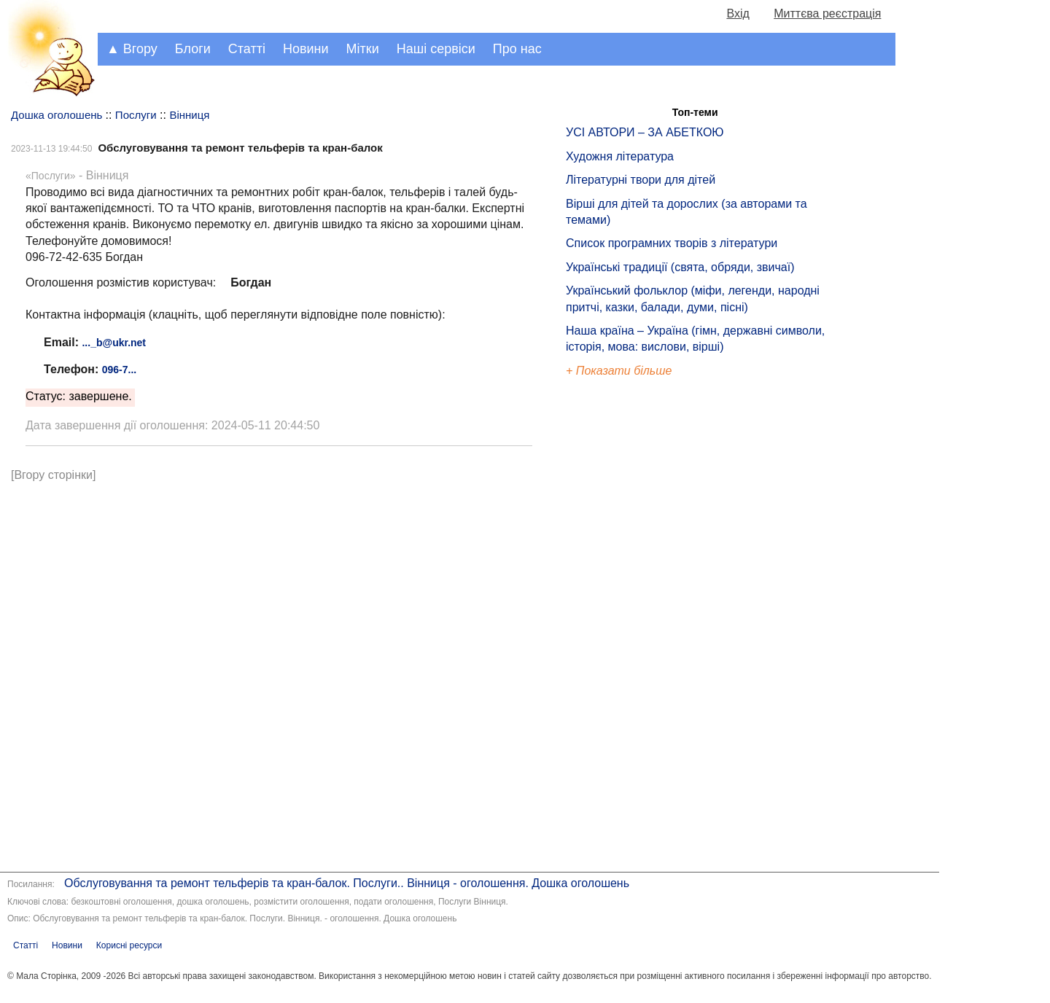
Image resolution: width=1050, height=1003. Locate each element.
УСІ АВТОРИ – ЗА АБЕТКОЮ (645, 132)
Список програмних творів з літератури (671, 243)
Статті (246, 49)
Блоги (193, 49)
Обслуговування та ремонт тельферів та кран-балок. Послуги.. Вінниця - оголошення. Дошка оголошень (346, 883)
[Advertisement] (633, 627)
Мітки (362, 49)
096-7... (119, 369)
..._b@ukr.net (114, 342)
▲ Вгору (132, 49)
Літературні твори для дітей (640, 179)
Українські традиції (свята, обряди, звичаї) (680, 267)
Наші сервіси (436, 49)
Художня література (620, 156)
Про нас (517, 49)
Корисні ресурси (129, 945)
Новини (306, 49)
